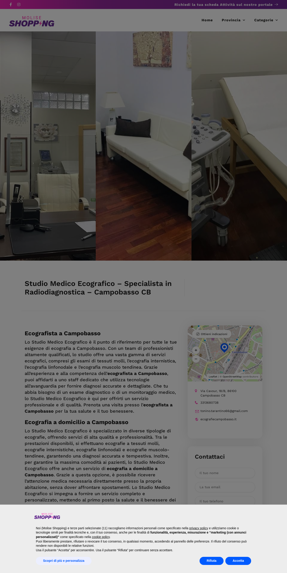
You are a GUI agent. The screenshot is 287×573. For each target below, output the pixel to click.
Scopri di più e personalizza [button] (63, 560)
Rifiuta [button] (212, 560)
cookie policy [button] (101, 537)
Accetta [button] (238, 560)
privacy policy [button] (198, 528)
